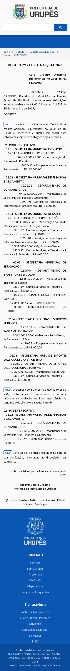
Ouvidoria (35, 580)
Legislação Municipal (42, 51)
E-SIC (35, 641)
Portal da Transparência (35, 612)
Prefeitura (35, 574)
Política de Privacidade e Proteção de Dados (35, 665)
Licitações (35, 635)
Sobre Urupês (35, 568)
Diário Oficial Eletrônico (35, 617)
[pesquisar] (29, 27)
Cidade (20, 51)
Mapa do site (35, 586)
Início (7, 51)
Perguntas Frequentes (35, 592)
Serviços (35, 562)
